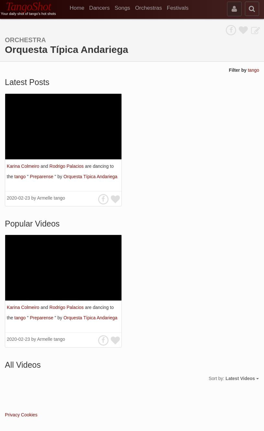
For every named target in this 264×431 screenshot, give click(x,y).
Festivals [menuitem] (178, 8)
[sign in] (234, 9)
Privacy (12, 414)
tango (253, 70)
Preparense (42, 176)
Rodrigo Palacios (67, 166)
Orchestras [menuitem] (148, 8)
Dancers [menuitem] (99, 8)
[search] (252, 9)
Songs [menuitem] (122, 8)
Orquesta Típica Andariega (90, 176)
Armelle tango (51, 198)
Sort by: (234, 378)
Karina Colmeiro (23, 166)
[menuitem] (79, 8)
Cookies (29, 414)
